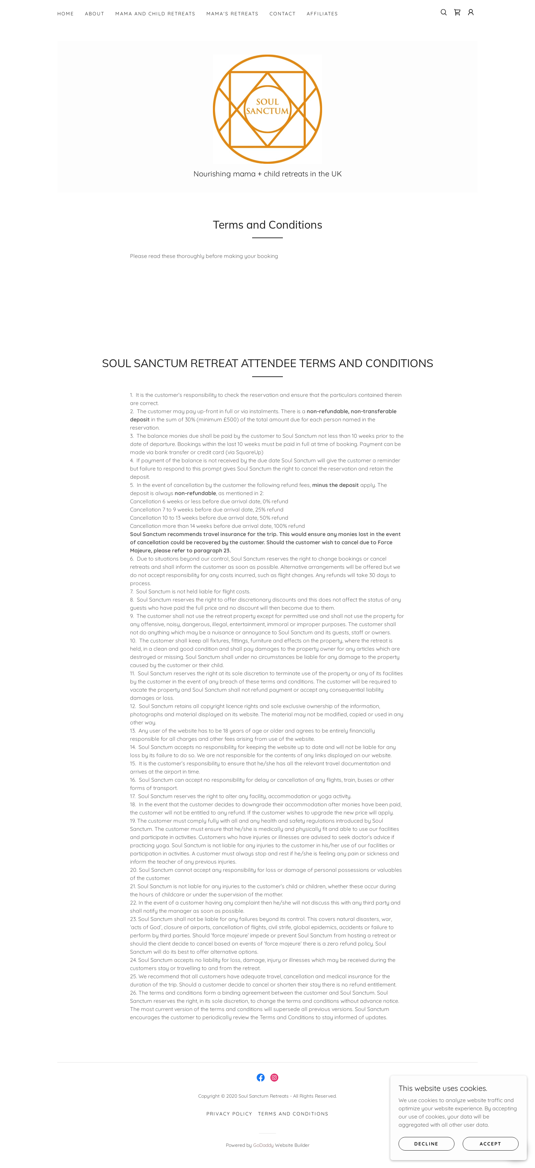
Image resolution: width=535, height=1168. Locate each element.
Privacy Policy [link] (229, 1114)
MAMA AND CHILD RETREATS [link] (155, 14)
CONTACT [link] (283, 14)
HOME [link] (65, 14)
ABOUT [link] (94, 14)
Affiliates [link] (322, 14)
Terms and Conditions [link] (293, 1114)
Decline (426, 1143)
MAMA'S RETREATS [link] (232, 14)
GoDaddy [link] (263, 1145)
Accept (491, 1143)
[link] (457, 12)
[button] (471, 12)
